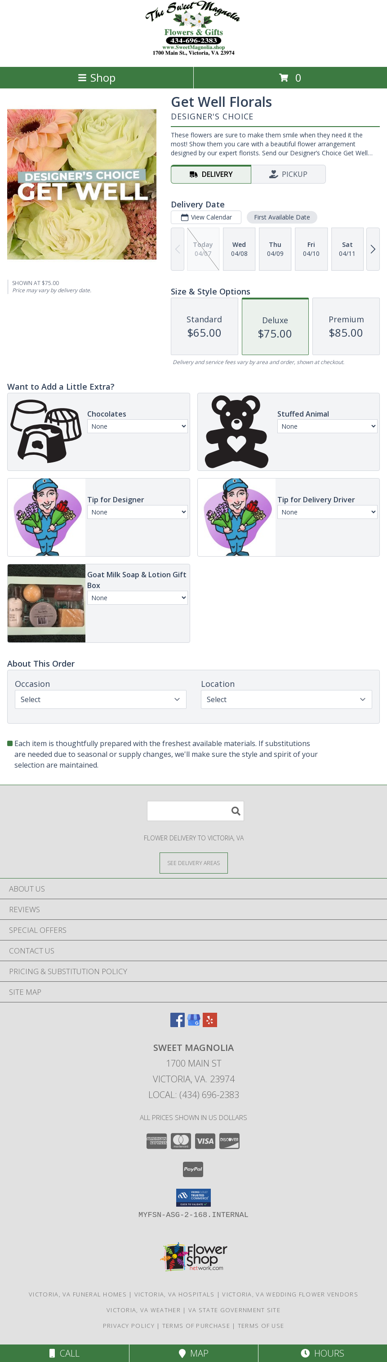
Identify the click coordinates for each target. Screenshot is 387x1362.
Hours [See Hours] (322, 1353)
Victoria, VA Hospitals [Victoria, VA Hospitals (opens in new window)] (174, 1294)
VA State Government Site (234, 1310)
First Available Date (282, 217)
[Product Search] (195, 811)
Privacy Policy (129, 1326)
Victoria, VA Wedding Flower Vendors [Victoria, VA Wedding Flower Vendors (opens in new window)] (290, 1294)
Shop (97, 77)
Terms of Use (261, 1326)
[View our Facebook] (177, 1024)
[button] (193, 1198)
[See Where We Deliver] (194, 862)
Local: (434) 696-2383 (193, 1095)
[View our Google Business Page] (194, 1024)
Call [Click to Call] (64, 1353)
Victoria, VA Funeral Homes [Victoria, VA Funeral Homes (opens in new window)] (78, 1294)
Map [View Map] (194, 1353)
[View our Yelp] (210, 1024)
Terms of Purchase (196, 1326)
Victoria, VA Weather (144, 1310)
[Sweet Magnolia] (193, 53)
